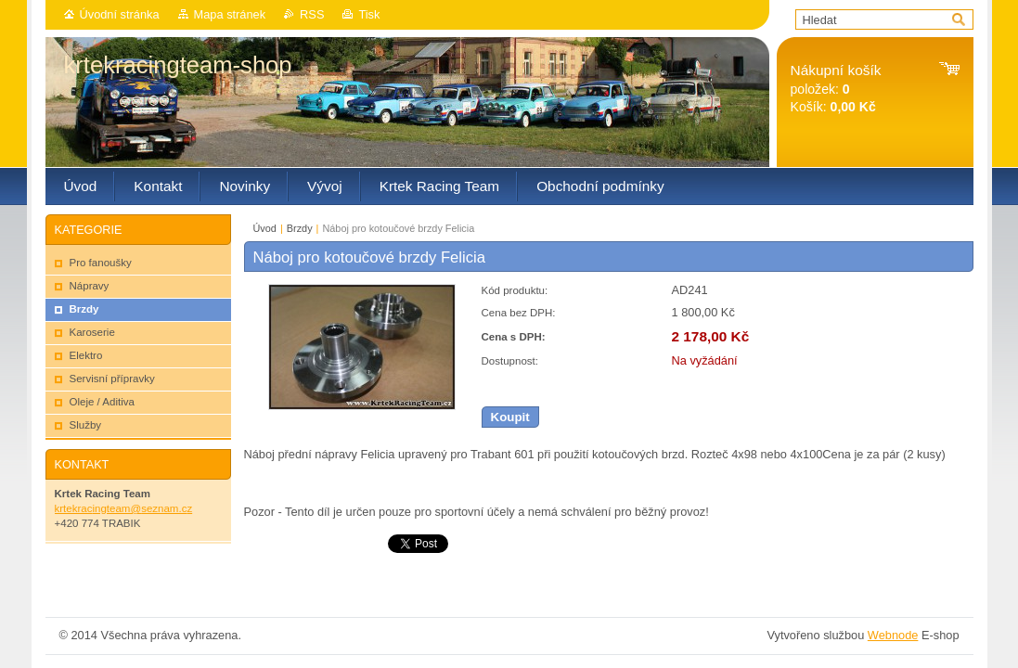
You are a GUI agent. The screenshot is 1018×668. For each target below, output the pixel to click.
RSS (312, 14)
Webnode (893, 635)
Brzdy (300, 228)
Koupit (510, 417)
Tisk (369, 14)
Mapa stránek (230, 14)
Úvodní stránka (120, 14)
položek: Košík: (836, 88)
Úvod (265, 228)
